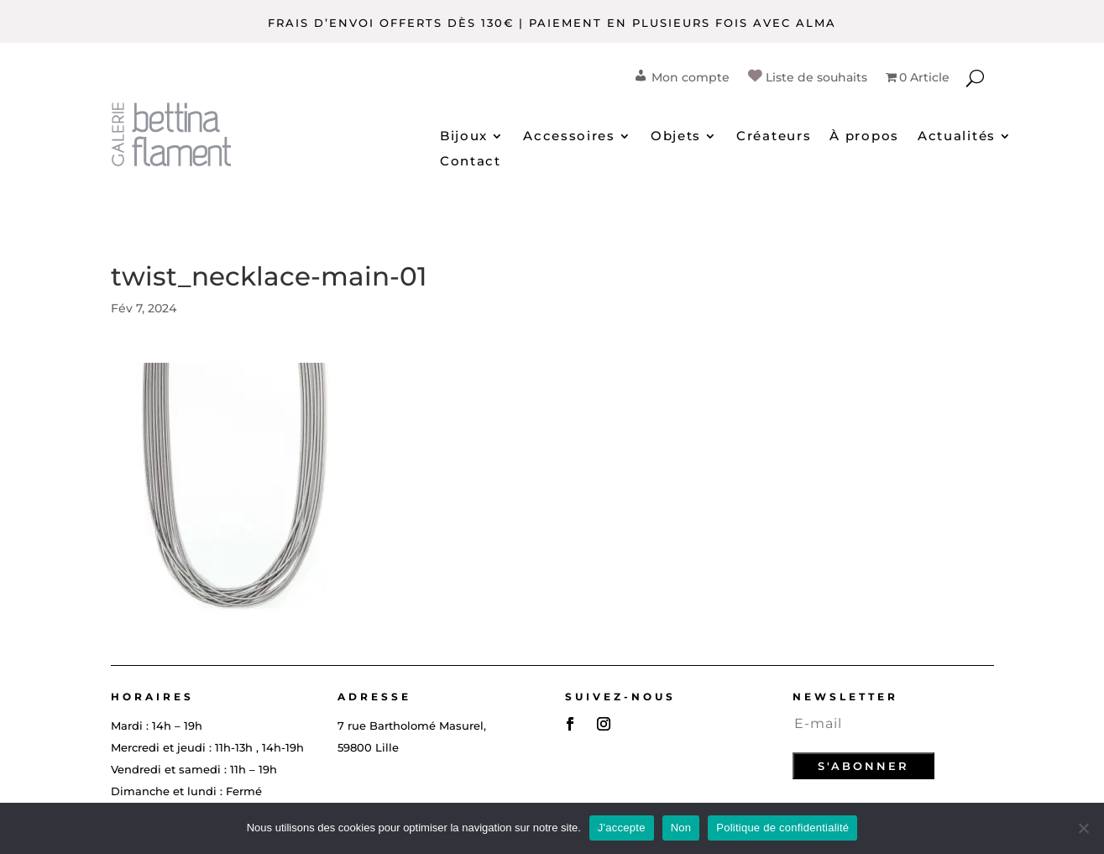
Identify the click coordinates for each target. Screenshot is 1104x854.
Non (681, 827)
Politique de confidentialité (782, 827)
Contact (470, 162)
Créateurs (773, 137)
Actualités (957, 137)
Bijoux (464, 137)
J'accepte (622, 827)
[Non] (1083, 828)
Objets (676, 137)
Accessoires (569, 137)
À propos (864, 137)
